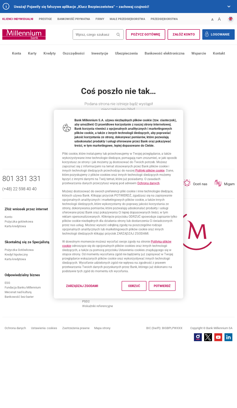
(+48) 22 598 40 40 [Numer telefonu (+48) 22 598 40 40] (19, 250)
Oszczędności (73, 53)
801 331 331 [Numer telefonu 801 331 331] (21, 240)
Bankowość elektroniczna (164, 53)
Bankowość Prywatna (73, 19)
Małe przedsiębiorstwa (127, 19)
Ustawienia (44, 389)
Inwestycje (99, 53)
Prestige (45, 19)
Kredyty (50, 53)
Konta (16, 53)
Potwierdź (171, 303)
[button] (212, 19)
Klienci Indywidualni (17, 19)
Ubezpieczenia (126, 53)
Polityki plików (156, 163)
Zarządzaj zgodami (77, 304)
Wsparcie (198, 53)
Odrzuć (137, 303)
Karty (32, 53)
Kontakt (219, 53)
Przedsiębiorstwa (164, 19)
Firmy (100, 19)
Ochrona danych (154, 179)
